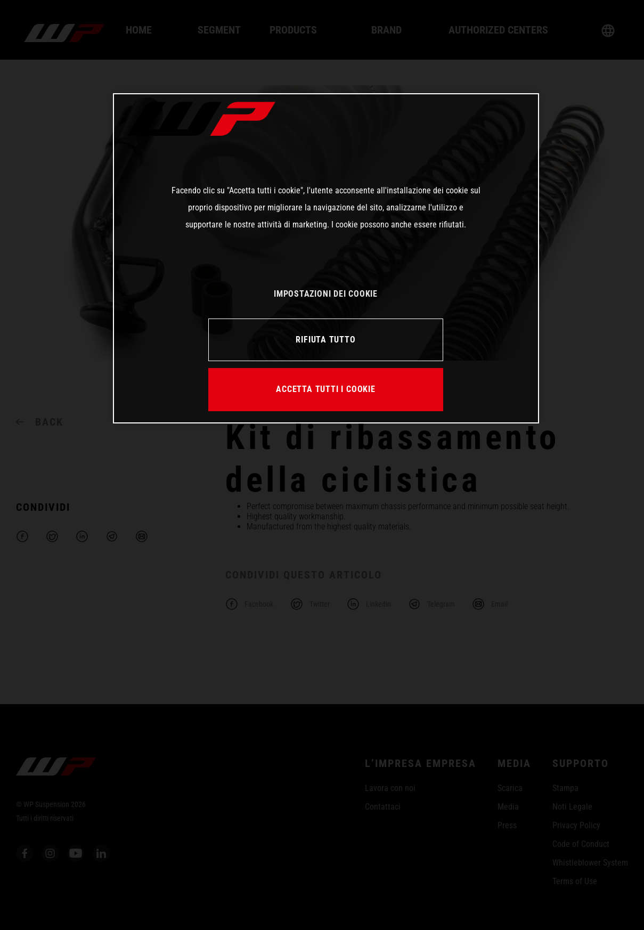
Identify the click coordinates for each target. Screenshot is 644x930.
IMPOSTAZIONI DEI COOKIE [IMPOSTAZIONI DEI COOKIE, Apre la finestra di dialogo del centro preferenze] (326, 294)
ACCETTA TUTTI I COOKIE (325, 389)
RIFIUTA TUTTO (325, 340)
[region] (326, 258)
